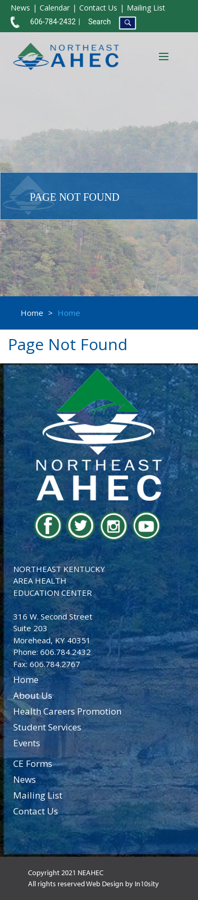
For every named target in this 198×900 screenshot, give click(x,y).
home (26, 679)
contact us (35, 811)
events (26, 743)
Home (32, 312)
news (24, 779)
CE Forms (32, 763)
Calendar (55, 8)
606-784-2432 (53, 21)
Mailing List (146, 8)
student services (47, 727)
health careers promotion (67, 711)
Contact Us (98, 8)
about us (32, 695)
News (20, 8)
